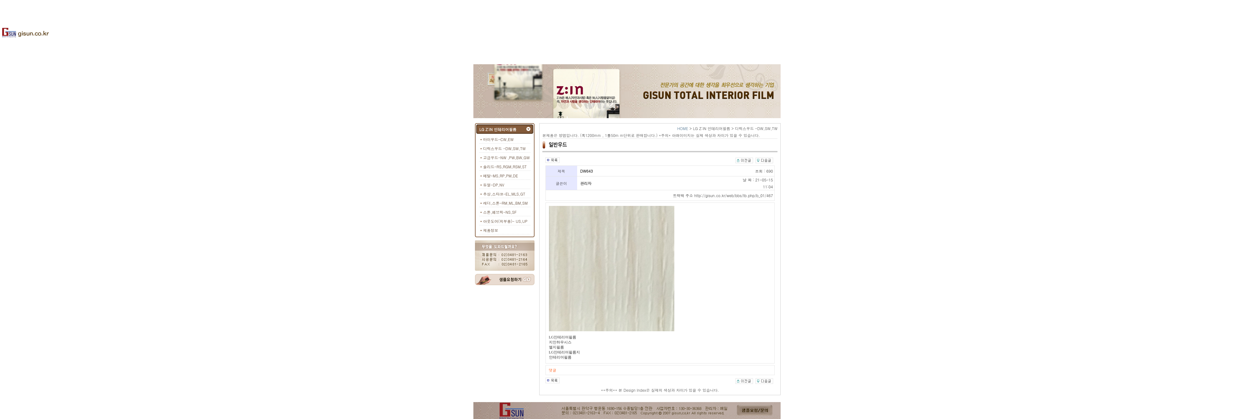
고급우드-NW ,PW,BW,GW (506, 157)
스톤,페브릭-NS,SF (500, 212)
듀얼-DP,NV (493, 184)
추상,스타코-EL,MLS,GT (504, 193)
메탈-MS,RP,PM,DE (500, 175)
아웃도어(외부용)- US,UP (505, 221)
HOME (682, 128)
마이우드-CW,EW (498, 139)
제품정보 (490, 230)
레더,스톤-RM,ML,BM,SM (505, 203)
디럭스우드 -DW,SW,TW (504, 148)
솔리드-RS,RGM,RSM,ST (505, 166)
